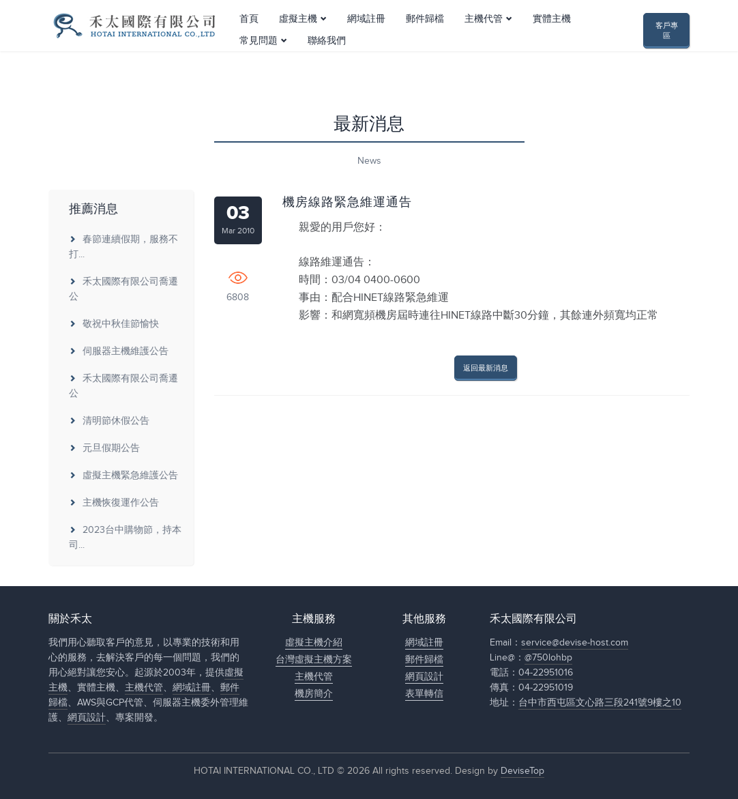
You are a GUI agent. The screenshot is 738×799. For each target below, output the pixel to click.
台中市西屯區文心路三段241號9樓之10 (599, 702)
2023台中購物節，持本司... (125, 538)
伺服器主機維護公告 (118, 351)
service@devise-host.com (574, 642)
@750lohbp (548, 657)
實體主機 (552, 43)
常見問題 (258, 64)
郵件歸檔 (425, 43)
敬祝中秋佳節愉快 (114, 324)
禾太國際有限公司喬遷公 (123, 289)
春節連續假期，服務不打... (123, 247)
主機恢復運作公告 (114, 502)
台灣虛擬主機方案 (314, 659)
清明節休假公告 (109, 421)
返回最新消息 (485, 368)
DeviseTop (522, 771)
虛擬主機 (298, 43)
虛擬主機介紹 (313, 642)
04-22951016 (545, 672)
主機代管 (483, 43)
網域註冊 (366, 43)
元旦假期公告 (104, 448)
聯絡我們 (327, 64)
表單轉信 (424, 693)
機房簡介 (314, 693)
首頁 (249, 43)
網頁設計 (87, 717)
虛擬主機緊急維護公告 (123, 475)
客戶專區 (666, 43)
